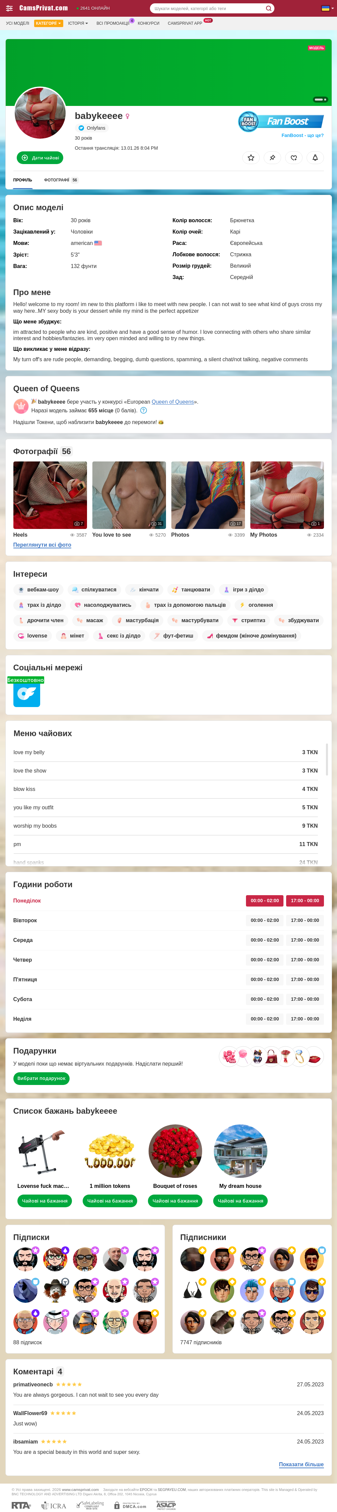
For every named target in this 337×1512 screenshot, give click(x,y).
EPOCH (146, 1490)
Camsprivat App (186, 23)
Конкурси (149, 23)
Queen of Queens (173, 402)
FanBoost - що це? (302, 135)
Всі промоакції (114, 23)
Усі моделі (17, 23)
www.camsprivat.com (80, 1489)
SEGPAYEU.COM (172, 1490)
